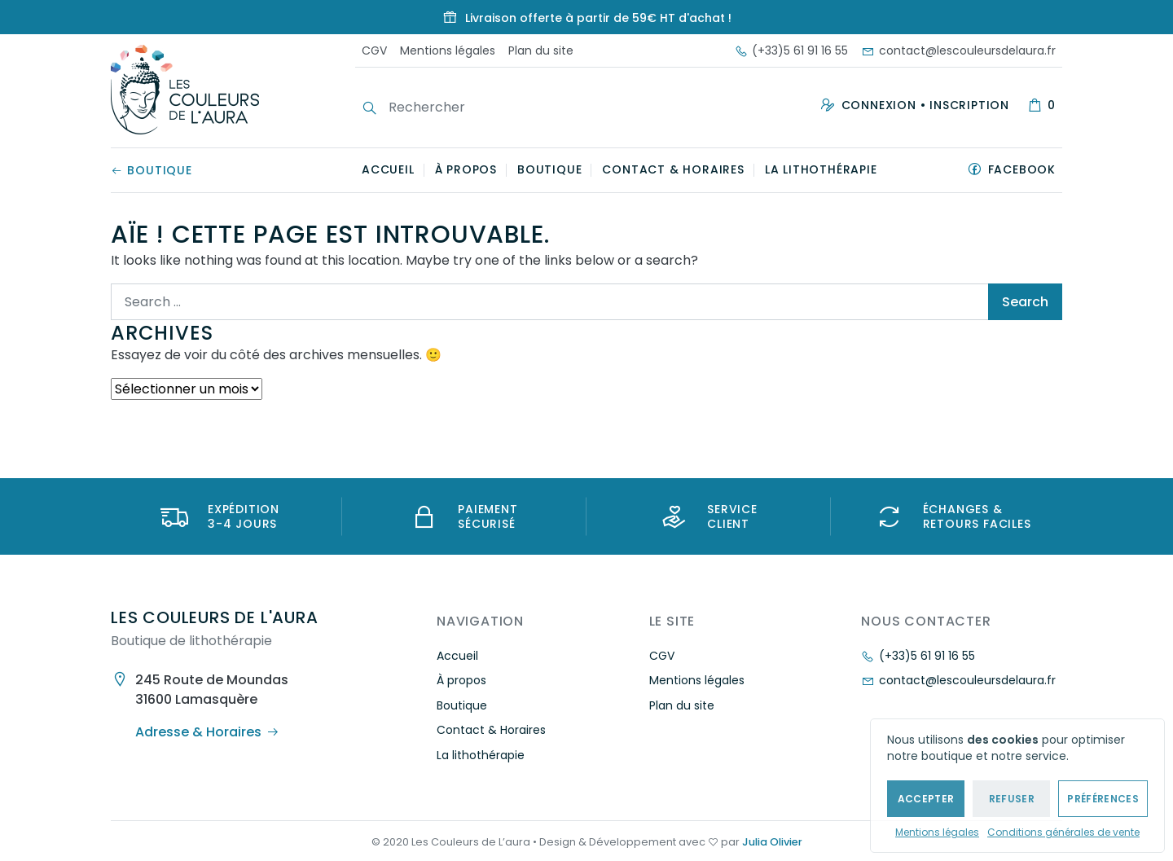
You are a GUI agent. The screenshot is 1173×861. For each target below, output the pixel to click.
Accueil (388, 169)
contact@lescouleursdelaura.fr (958, 50)
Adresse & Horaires (207, 732)
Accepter (926, 799)
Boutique (151, 170)
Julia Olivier (772, 842)
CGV (374, 50)
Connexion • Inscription (925, 105)
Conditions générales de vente (1063, 832)
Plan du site (540, 50)
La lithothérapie (821, 169)
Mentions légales (937, 832)
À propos (466, 169)
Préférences (1103, 799)
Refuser (1012, 799)
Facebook (1022, 169)
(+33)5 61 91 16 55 (792, 50)
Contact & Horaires (673, 169)
